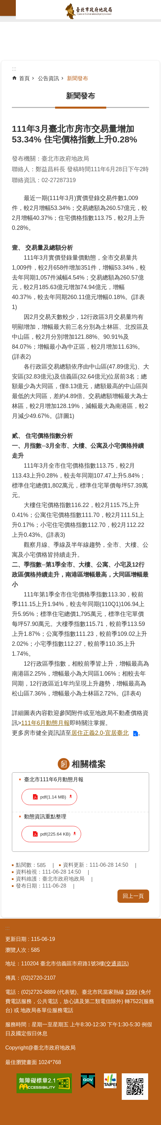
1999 (132, 992)
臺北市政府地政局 (88, 11)
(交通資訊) (116, 963)
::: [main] (14, 69)
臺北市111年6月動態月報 (53, 779)
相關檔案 (89, 764)
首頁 (24, 78)
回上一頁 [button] (133, 896)
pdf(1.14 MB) (53, 796)
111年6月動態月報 (45, 723)
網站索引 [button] (8, 8)
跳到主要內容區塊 (3, 3)
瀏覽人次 (15, 950)
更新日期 (15, 939)
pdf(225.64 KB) (55, 834)
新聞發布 (77, 78)
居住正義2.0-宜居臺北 (100, 733)
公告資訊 (48, 78)
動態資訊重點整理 (45, 816)
